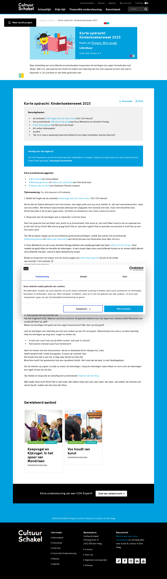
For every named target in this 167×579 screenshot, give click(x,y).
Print (140, 101)
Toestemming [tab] (42, 276)
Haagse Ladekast (47, 20)
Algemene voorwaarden (96, 560)
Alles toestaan (124, 309)
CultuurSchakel (86, 3)
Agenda (112, 3)
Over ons (89, 555)
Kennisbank (113, 9)
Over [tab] (124, 276)
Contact (89, 549)
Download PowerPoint (61, 160)
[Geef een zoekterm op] (138, 9)
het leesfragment (43, 125)
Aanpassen (83, 309)
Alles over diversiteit (63, 182)
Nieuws (101, 3)
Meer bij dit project (22, 22)
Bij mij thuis (36, 179)
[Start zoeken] (146, 9)
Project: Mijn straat (104, 43)
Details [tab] (83, 276)
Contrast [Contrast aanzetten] (139, 3)
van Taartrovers (61, 118)
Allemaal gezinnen (39, 182)
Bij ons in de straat (121, 245)
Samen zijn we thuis (40, 185)
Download (127, 101)
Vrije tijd (60, 9)
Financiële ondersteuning (85, 9)
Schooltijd (44, 9)
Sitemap (89, 565)
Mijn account (125, 3)
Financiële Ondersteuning (64, 553)
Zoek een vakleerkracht (111, 493)
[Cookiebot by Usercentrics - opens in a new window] (131, 269)
